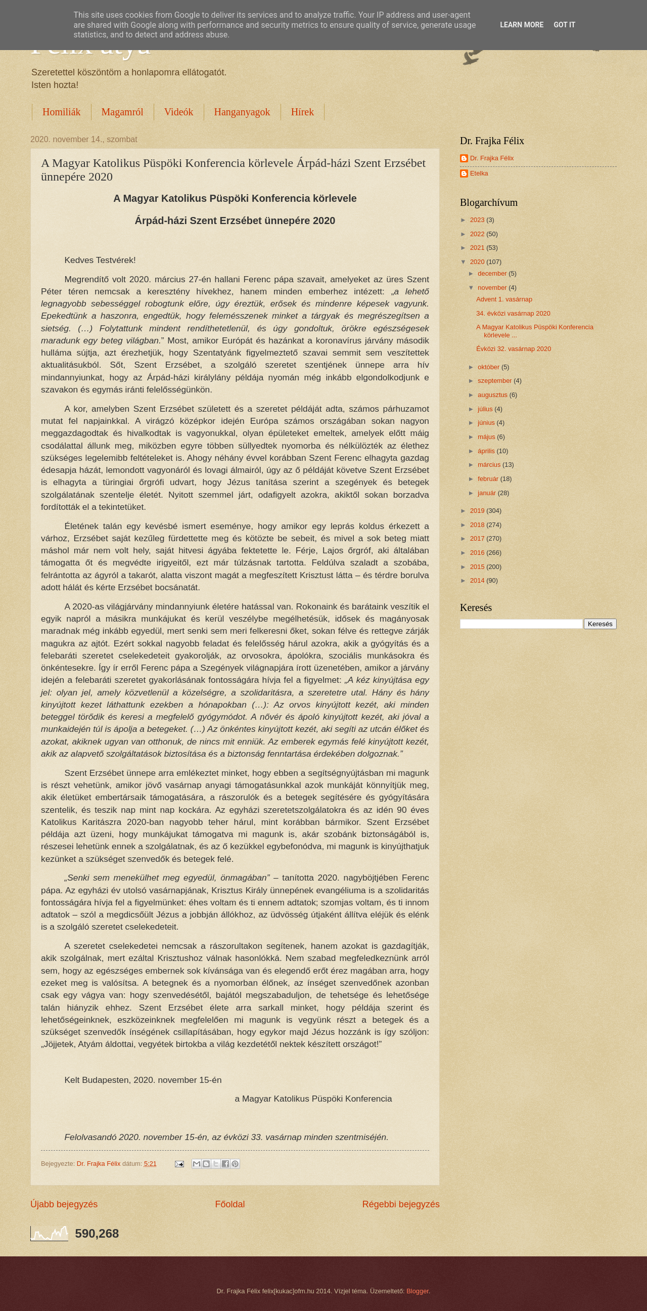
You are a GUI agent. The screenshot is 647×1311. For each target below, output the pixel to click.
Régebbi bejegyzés (401, 1204)
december (493, 273)
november (493, 287)
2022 (478, 234)
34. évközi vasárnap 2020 (513, 313)
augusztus (493, 395)
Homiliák (61, 111)
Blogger (417, 1291)
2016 (478, 552)
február (489, 479)
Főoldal (230, 1204)
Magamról (123, 111)
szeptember (496, 380)
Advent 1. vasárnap (504, 299)
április (487, 451)
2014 (478, 580)
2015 (478, 567)
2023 (478, 220)
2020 (478, 262)
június (487, 422)
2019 (478, 510)
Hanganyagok (242, 111)
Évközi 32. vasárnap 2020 (513, 349)
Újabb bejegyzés (64, 1204)
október (489, 367)
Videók (179, 111)
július (486, 409)
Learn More (521, 25)
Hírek (302, 111)
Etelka (479, 173)
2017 (478, 538)
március (490, 464)
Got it (564, 25)
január (487, 493)
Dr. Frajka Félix (492, 158)
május (487, 437)
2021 (478, 247)
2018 (478, 525)
